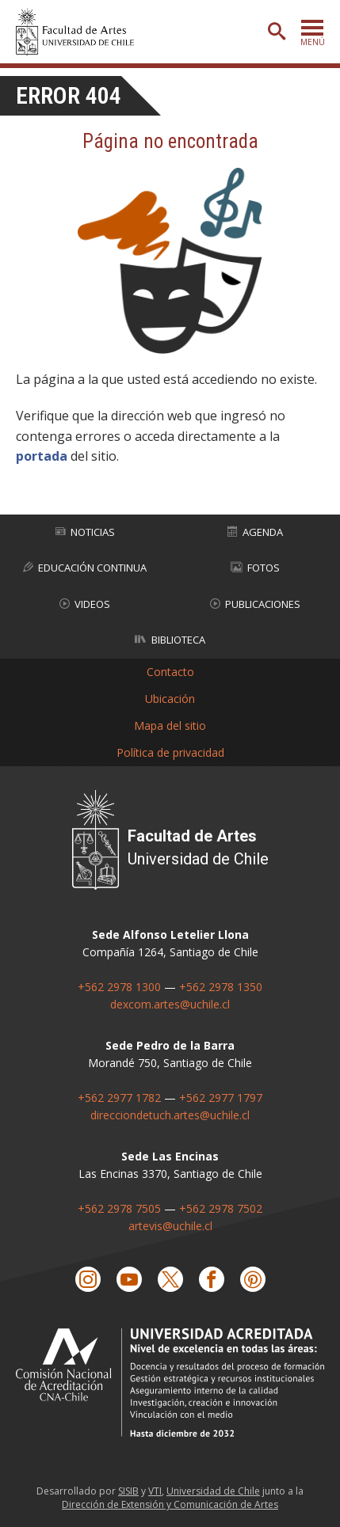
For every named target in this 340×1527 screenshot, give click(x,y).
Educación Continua (85, 567)
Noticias (85, 532)
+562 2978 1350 (220, 986)
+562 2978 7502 (220, 1208)
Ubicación (170, 698)
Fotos (255, 567)
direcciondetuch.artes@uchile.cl (170, 1114)
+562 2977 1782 (119, 1097)
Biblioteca (170, 639)
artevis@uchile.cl (170, 1225)
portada (41, 456)
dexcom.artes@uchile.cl (170, 1004)
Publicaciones (255, 604)
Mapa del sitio (170, 725)
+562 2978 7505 (119, 1208)
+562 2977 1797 (220, 1097)
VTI (155, 1491)
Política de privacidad (170, 752)
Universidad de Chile (213, 1491)
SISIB (128, 1491)
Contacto (170, 671)
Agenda (255, 532)
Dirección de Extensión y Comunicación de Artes (170, 1504)
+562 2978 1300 (119, 986)
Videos (84, 604)
